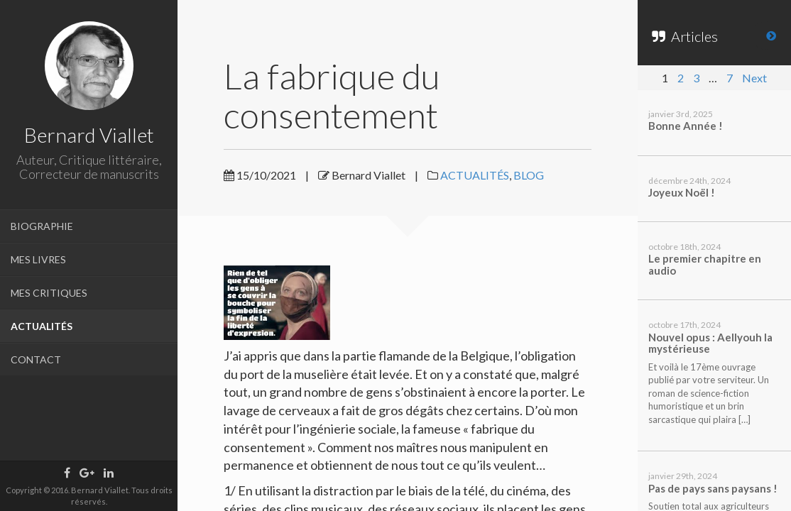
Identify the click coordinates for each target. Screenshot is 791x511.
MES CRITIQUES (49, 293)
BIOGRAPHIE (42, 226)
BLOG (528, 175)
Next (754, 77)
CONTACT (36, 359)
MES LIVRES (38, 259)
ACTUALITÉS (41, 326)
